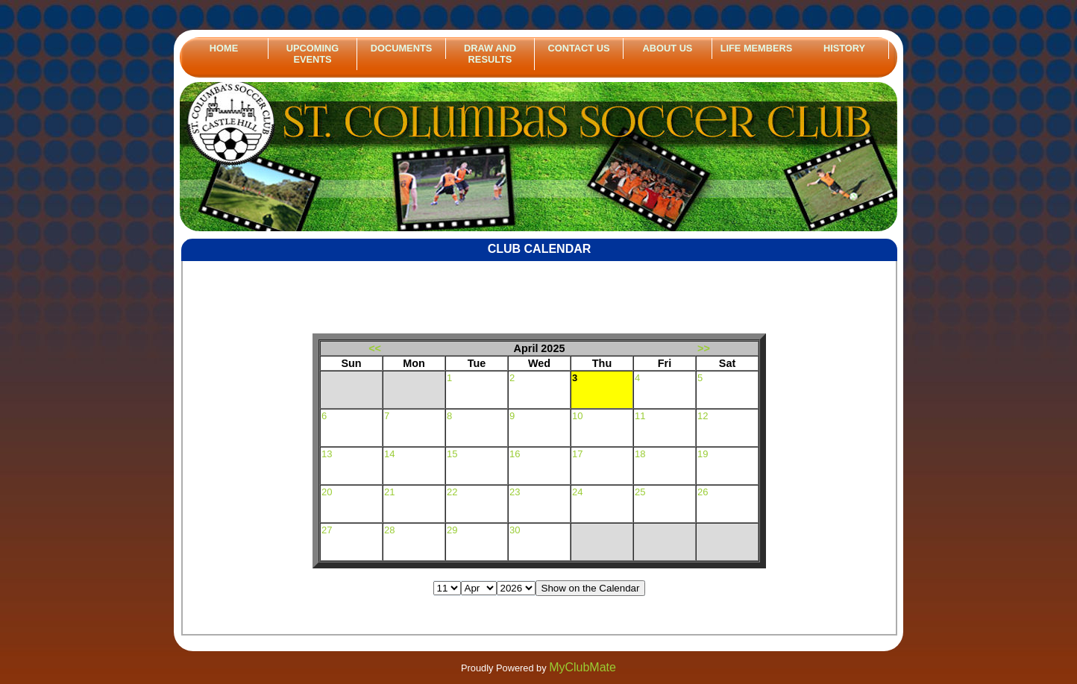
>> (703, 348)
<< (374, 348)
